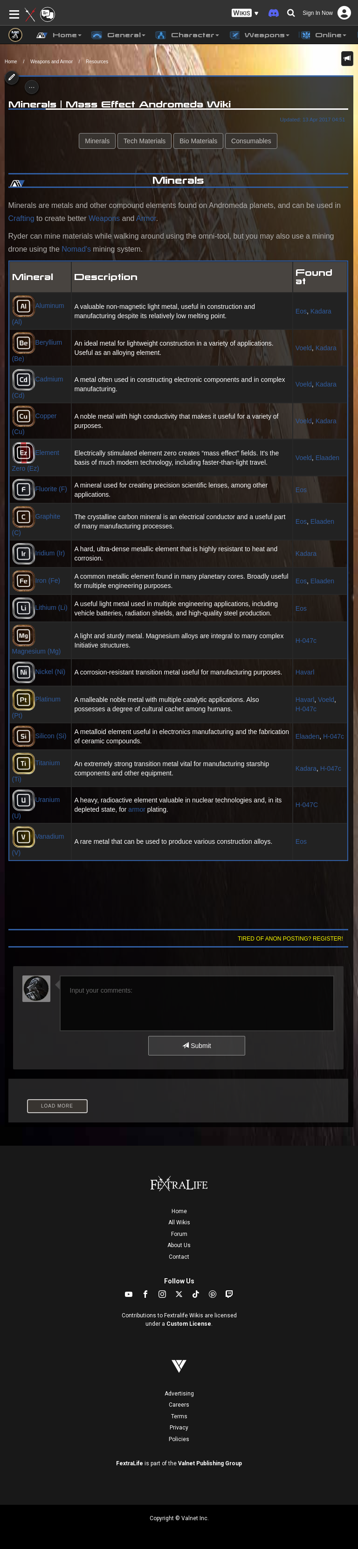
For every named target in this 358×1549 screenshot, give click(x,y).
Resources (97, 61)
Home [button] (59, 35)
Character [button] (187, 35)
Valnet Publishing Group (210, 1463)
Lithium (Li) (40, 607)
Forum (179, 1234)
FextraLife (129, 1463)
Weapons (104, 218)
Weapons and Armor (51, 61)
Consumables (251, 141)
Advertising (179, 1393)
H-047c (306, 640)
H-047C (307, 804)
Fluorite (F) (39, 489)
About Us (179, 1245)
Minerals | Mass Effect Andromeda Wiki (119, 104)
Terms (179, 1416)
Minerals (97, 141)
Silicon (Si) (39, 736)
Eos (301, 311)
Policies (179, 1439)
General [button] (118, 35)
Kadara (320, 311)
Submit (196, 1045)
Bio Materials (198, 141)
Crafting (21, 218)
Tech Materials (144, 141)
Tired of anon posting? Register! (290, 938)
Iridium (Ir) (38, 553)
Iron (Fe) (36, 580)
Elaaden (327, 457)
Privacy (179, 1427)
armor (136, 809)
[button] (245, 13)
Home (11, 61)
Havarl (305, 672)
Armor (146, 218)
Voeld (304, 348)
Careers (179, 1405)
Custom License (188, 1324)
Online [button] (322, 35)
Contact (179, 1257)
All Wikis (179, 1222)
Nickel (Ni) (39, 671)
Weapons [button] (258, 35)
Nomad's (76, 249)
